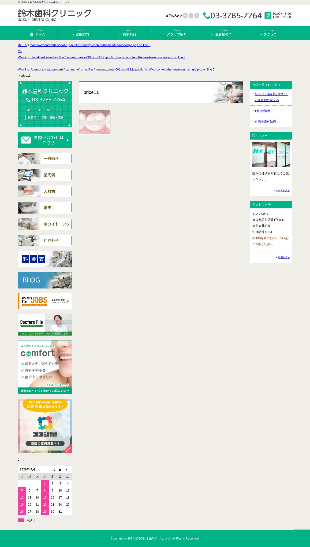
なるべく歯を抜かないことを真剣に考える (271, 97)
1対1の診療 (262, 111)
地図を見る (284, 257)
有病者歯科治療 (265, 121)
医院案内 (81, 33)
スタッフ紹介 (175, 33)
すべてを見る (283, 190)
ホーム (38, 33)
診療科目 (128, 33)
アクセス (268, 33)
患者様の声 (221, 33)
